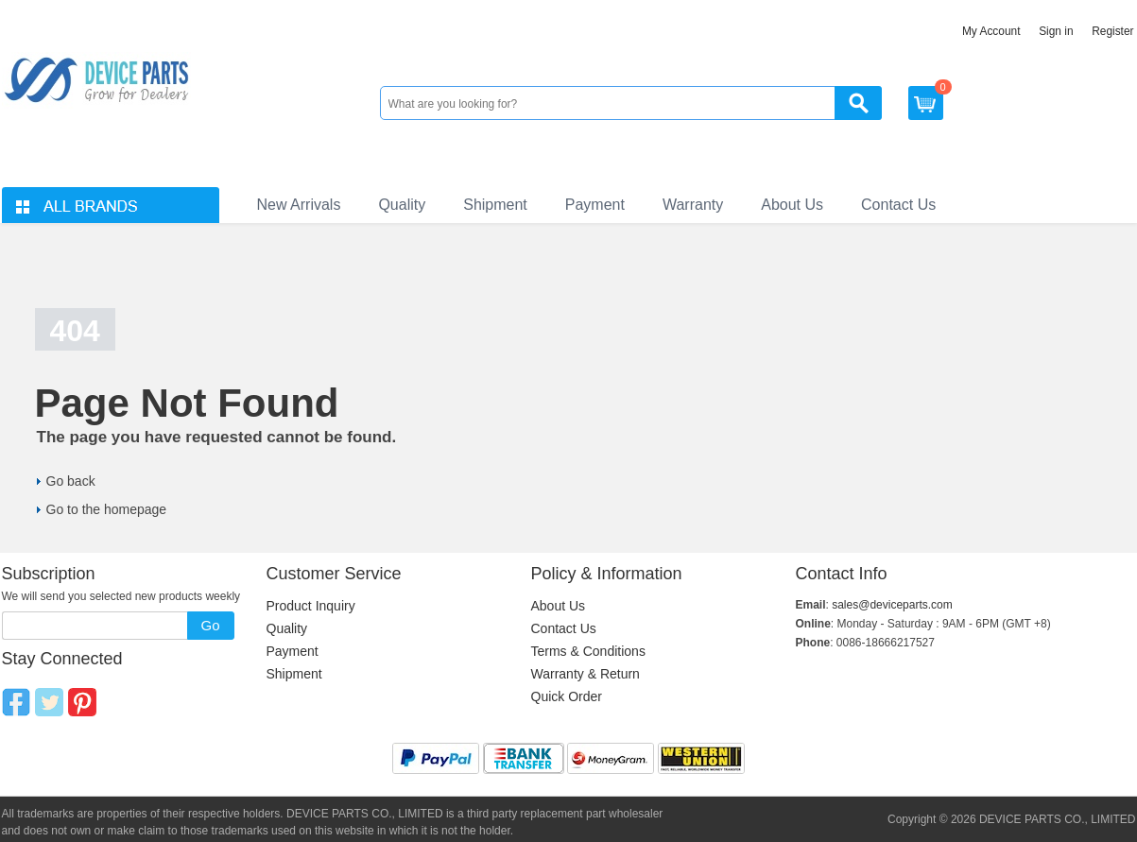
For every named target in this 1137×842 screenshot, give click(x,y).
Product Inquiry (311, 605)
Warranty (693, 205)
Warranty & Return (585, 673)
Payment (595, 205)
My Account (991, 31)
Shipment (495, 205)
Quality (401, 205)
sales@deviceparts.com (892, 604)
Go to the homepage (106, 509)
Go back (70, 481)
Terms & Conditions (588, 651)
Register (1112, 31)
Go (209, 625)
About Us (792, 205)
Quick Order (566, 696)
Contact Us (898, 205)
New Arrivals (299, 205)
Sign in (1056, 31)
